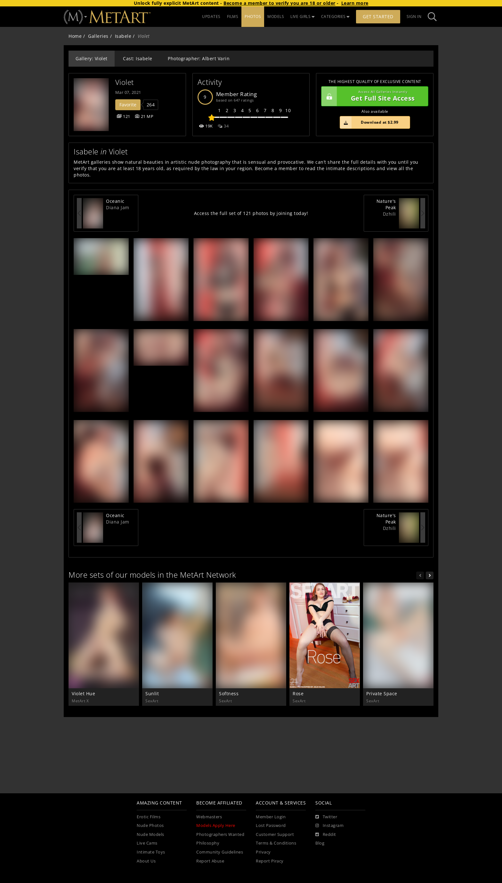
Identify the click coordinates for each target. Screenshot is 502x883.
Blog (319, 843)
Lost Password (271, 825)
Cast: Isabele (137, 58)
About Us (146, 861)
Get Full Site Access (373, 96)
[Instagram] (329, 826)
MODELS (275, 16)
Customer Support (275, 834)
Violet (124, 82)
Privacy (263, 852)
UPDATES (211, 16)
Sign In (414, 16)
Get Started (378, 16)
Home (75, 36)
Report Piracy (270, 861)
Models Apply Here (215, 825)
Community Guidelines (219, 852)
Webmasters (209, 817)
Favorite (127, 105)
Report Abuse (210, 861)
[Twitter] (326, 817)
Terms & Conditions (276, 843)
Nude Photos (150, 825)
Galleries (98, 36)
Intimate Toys (151, 852)
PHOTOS (253, 16)
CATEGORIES (335, 16)
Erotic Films (148, 817)
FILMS (233, 16)
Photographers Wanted (220, 834)
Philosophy (207, 843)
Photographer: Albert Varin (199, 58)
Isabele (123, 36)
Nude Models (150, 834)
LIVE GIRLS (302, 16)
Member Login (271, 817)
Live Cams (147, 843)
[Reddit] (325, 835)
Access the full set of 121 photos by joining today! (251, 213)
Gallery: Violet (92, 58)
